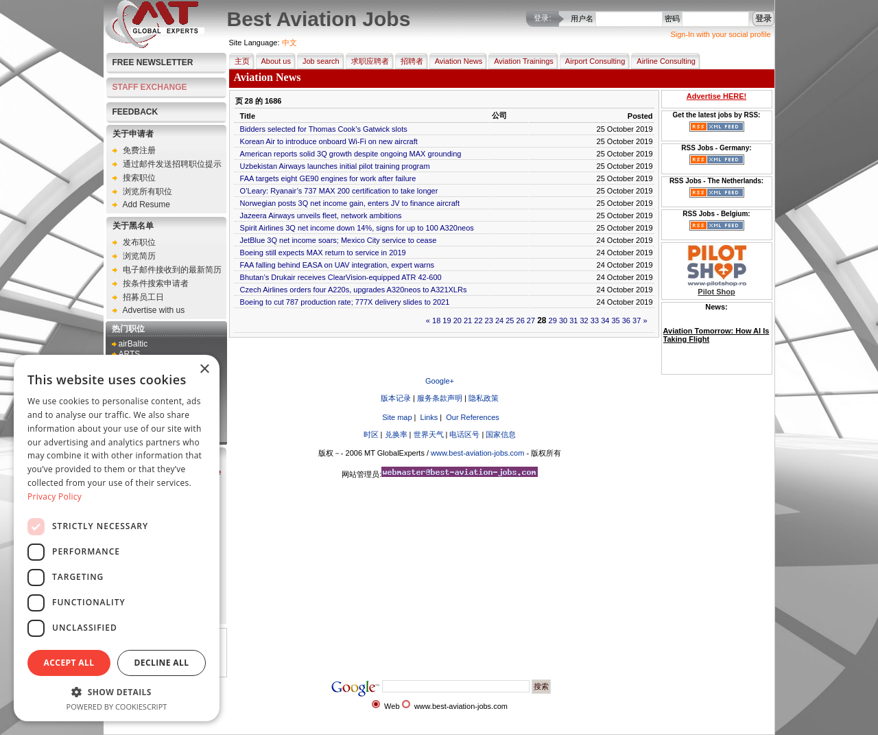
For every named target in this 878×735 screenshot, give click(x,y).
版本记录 (396, 398)
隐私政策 (483, 398)
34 (605, 320)
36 (626, 320)
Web (391, 706)
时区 (371, 434)
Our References (471, 417)
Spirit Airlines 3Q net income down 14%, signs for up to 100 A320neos (357, 228)
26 (521, 320)
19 (446, 320)
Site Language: (254, 42)
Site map (396, 417)
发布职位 (139, 242)
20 (457, 320)
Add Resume (146, 204)
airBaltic (133, 344)
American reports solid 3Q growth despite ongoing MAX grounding (351, 154)
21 (468, 320)
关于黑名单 (133, 226)
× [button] (204, 369)
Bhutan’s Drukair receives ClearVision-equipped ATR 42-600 (341, 277)
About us (273, 61)
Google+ (439, 381)
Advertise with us (154, 310)
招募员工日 (143, 297)
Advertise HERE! (716, 96)
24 (499, 320)
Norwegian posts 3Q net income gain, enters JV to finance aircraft (350, 203)
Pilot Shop (716, 292)
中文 (289, 42)
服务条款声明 (439, 398)
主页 (239, 61)
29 (553, 320)
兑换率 (396, 434)
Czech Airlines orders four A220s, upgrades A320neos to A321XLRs (353, 289)
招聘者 (409, 61)
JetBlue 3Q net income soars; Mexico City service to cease (338, 240)
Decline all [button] (161, 662)
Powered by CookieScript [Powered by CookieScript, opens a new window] (117, 706)
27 (531, 320)
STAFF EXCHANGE (149, 87)
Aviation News (456, 61)
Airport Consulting (592, 61)
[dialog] (117, 538)
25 (510, 320)
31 (573, 320)
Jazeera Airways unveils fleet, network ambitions (321, 215)
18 (436, 320)
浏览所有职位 (147, 191)
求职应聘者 (367, 61)
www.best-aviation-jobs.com (477, 453)
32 (584, 320)
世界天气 (429, 434)
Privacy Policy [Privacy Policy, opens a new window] (54, 496)
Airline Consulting (663, 61)
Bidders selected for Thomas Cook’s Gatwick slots (323, 129)
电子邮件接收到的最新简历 (172, 270)
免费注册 (139, 150)
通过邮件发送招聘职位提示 (172, 164)
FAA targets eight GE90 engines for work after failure (328, 178)
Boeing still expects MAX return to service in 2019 (323, 252)
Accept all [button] (69, 662)
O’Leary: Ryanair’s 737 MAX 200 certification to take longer (339, 191)
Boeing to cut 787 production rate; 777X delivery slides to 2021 (345, 302)
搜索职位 (139, 178)
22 (478, 320)
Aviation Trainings (521, 61)
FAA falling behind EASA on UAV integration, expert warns (337, 265)
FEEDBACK (135, 112)
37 (636, 320)
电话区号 (464, 434)
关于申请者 (133, 134)
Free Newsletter (152, 62)
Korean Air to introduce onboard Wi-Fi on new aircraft (329, 141)
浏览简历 (139, 256)
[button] (116, 691)
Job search (318, 61)
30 (563, 320)
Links (428, 417)
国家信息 (501, 434)
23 (489, 320)
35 (615, 320)
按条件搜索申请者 (156, 283)
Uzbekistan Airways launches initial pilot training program (335, 166)
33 (595, 320)
